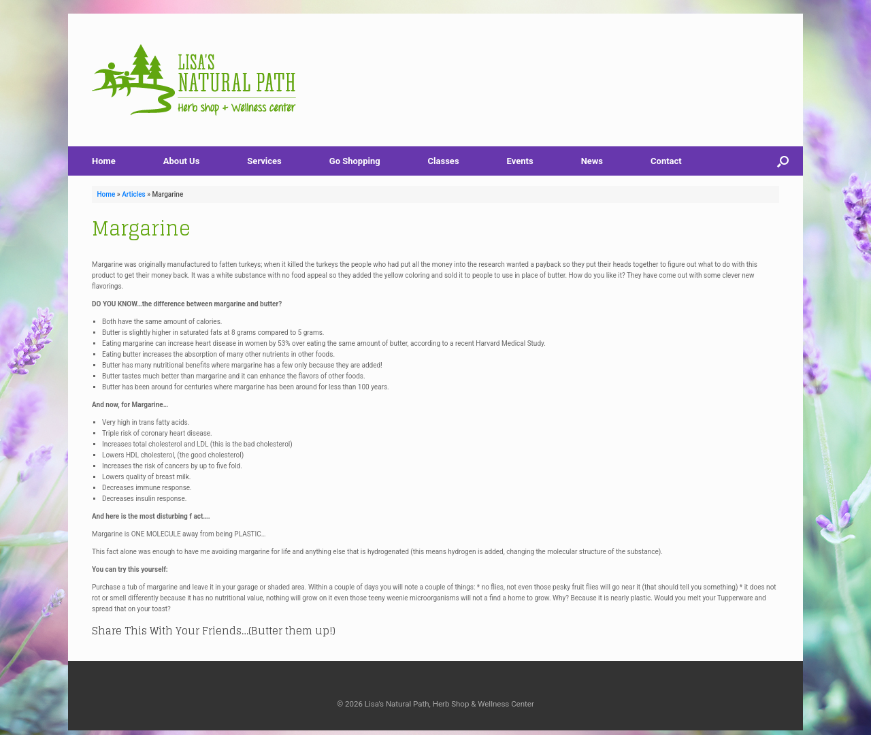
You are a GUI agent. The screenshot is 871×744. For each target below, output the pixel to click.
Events (520, 161)
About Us (181, 161)
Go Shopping (354, 161)
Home (104, 161)
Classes (443, 161)
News (592, 161)
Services (264, 161)
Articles (134, 194)
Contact (666, 161)
